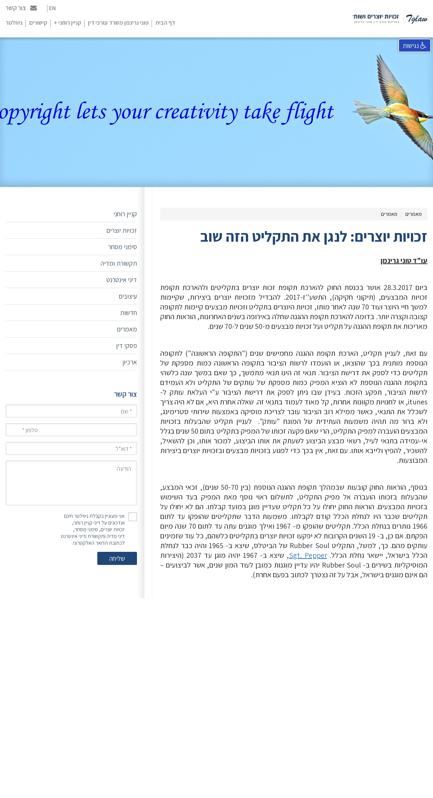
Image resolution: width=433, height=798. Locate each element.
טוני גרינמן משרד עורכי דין (118, 23)
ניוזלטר (14, 23)
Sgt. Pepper (308, 555)
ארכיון (129, 362)
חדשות (128, 312)
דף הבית (165, 23)
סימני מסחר (122, 246)
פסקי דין (126, 345)
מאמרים (413, 214)
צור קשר (21, 8)
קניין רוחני (125, 214)
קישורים (38, 23)
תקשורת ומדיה (119, 263)
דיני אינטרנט (121, 279)
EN (52, 8)
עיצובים (128, 296)
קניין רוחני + (67, 23)
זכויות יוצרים (121, 230)
